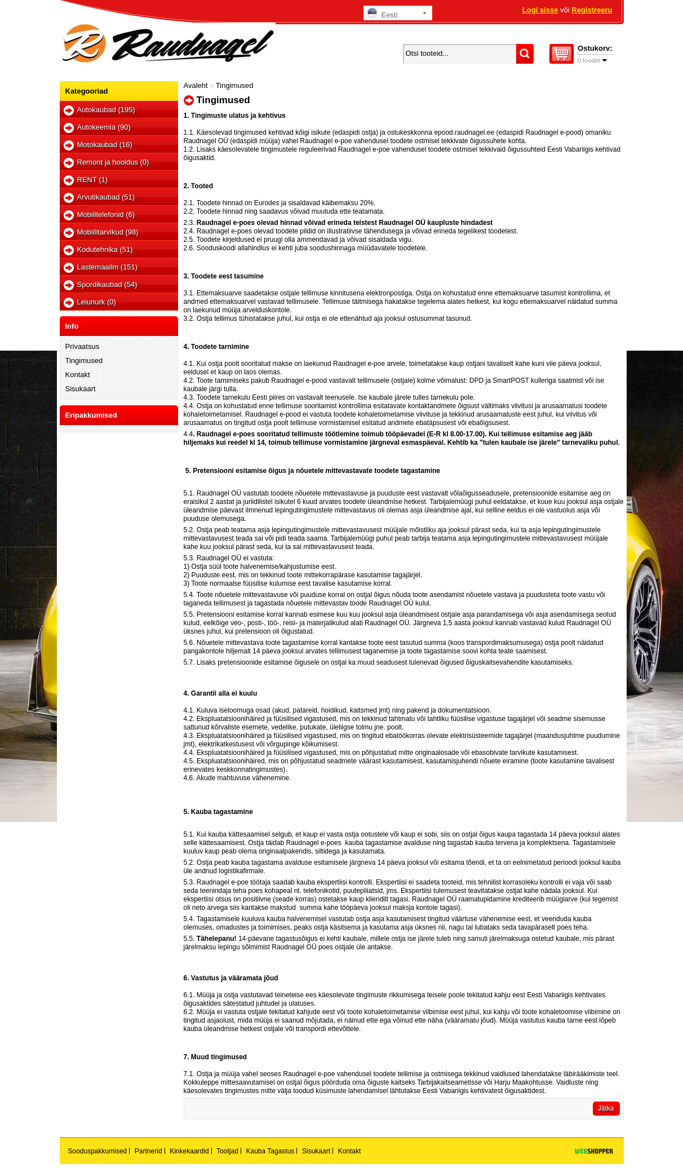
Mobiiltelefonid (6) (106, 214)
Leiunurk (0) (96, 302)
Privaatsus (82, 346)
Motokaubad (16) (104, 144)
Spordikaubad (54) (107, 284)
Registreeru (591, 10)
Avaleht (196, 85)
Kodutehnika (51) (105, 249)
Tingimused (84, 360)
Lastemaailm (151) (107, 267)
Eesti (382, 13)
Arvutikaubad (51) (106, 197)
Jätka (606, 1108)
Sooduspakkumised (97, 1151)
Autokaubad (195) (106, 109)
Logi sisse (540, 10)
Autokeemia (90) (104, 127)
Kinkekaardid (189, 1151)
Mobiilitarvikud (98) (108, 232)
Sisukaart (80, 388)
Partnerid (148, 1151)
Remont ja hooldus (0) (113, 162)
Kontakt (77, 374)
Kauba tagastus (270, 1151)
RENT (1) (92, 179)
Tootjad (227, 1151)
